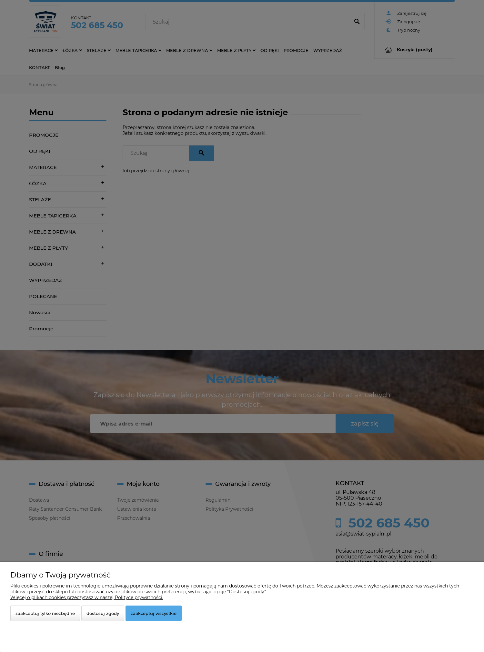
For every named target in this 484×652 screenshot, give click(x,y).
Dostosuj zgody (102, 613)
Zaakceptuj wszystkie (153, 613)
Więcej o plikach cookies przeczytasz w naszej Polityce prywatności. (86, 597)
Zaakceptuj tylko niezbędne (45, 613)
